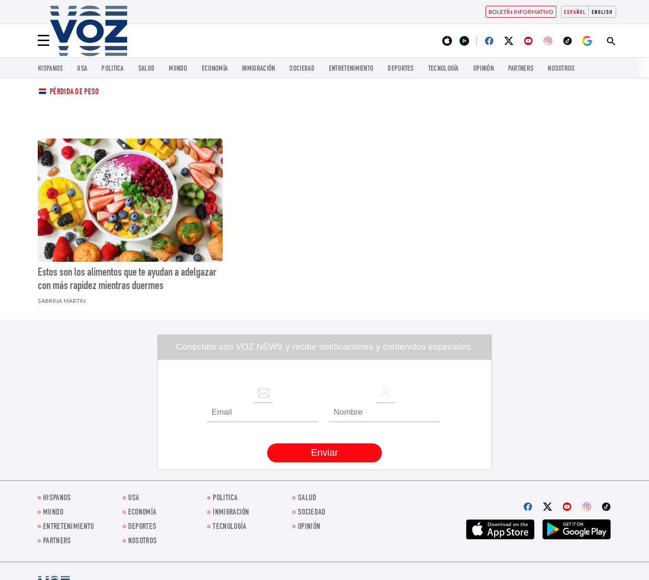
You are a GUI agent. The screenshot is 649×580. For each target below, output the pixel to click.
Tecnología (443, 69)
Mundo (178, 69)
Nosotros (561, 69)
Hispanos (50, 69)
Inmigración (258, 69)
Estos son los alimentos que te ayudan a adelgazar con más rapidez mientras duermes (127, 280)
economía (214, 69)
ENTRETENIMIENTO (351, 69)
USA (82, 69)
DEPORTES (400, 69)
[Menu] (43, 40)
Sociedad (301, 69)
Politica (112, 69)
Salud (146, 69)
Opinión (483, 69)
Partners (520, 69)
